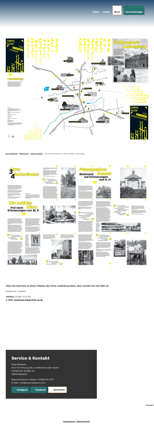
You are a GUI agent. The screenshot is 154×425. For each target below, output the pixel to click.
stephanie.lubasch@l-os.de (28, 300)
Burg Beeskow (12, 154)
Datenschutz (83, 421)
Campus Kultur (36, 154)
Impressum (69, 421)
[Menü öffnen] (117, 10)
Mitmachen (24, 154)
